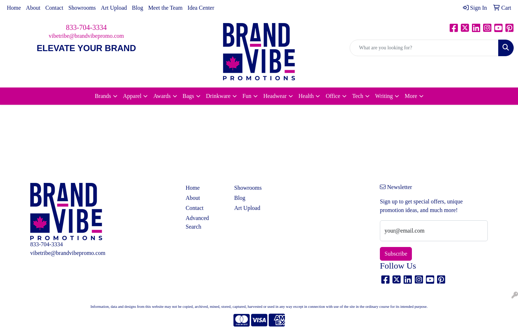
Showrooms (82, 8)
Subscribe (396, 254)
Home (14, 8)
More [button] (411, 96)
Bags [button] (188, 96)
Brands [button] (103, 96)
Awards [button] (162, 96)
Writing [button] (384, 96)
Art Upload (114, 8)
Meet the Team (165, 8)
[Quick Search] (424, 48)
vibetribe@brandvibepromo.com (86, 36)
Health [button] (306, 96)
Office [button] (333, 96)
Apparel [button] (132, 96)
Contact (54, 8)
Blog (137, 8)
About (33, 8)
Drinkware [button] (218, 96)
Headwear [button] (275, 96)
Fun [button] (246, 96)
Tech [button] (357, 96)
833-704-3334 (86, 27)
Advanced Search (197, 222)
